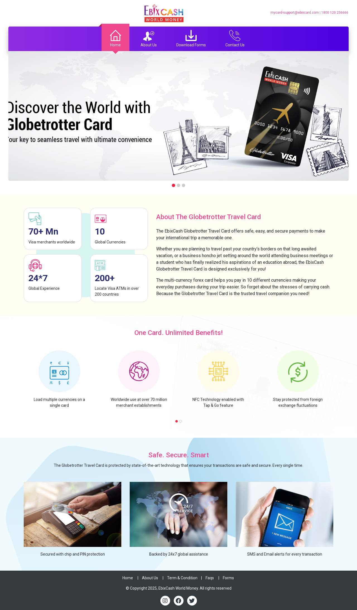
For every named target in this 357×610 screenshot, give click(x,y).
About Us (150, 578)
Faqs (210, 578)
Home (127, 578)
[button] (176, 421)
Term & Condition (182, 578)
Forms (228, 578)
